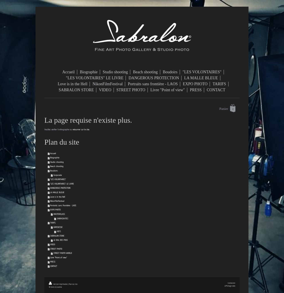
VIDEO (52, 244)
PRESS (52, 261)
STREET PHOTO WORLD (62, 253)
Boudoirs (54, 170)
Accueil (53, 153)
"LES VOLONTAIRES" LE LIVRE (62, 183)
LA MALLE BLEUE (57, 192)
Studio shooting (57, 162)
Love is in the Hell (57, 197)
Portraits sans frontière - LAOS (63, 205)
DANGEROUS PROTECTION (60, 188)
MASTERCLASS (59, 214)
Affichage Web (230, 286)
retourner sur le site (81, 129)
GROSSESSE (58, 227)
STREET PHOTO (56, 249)
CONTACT (53, 266)
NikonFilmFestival (57, 201)
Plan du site (73, 284)
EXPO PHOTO (55, 209)
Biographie (54, 157)
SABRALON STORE (57, 236)
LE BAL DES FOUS (60, 240)
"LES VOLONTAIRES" (58, 179)
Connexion (231, 283)
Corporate (57, 175)
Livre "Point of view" (58, 257)
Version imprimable (58, 284)
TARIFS (52, 222)
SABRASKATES (62, 218)
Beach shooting (56, 166)
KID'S (59, 231)
